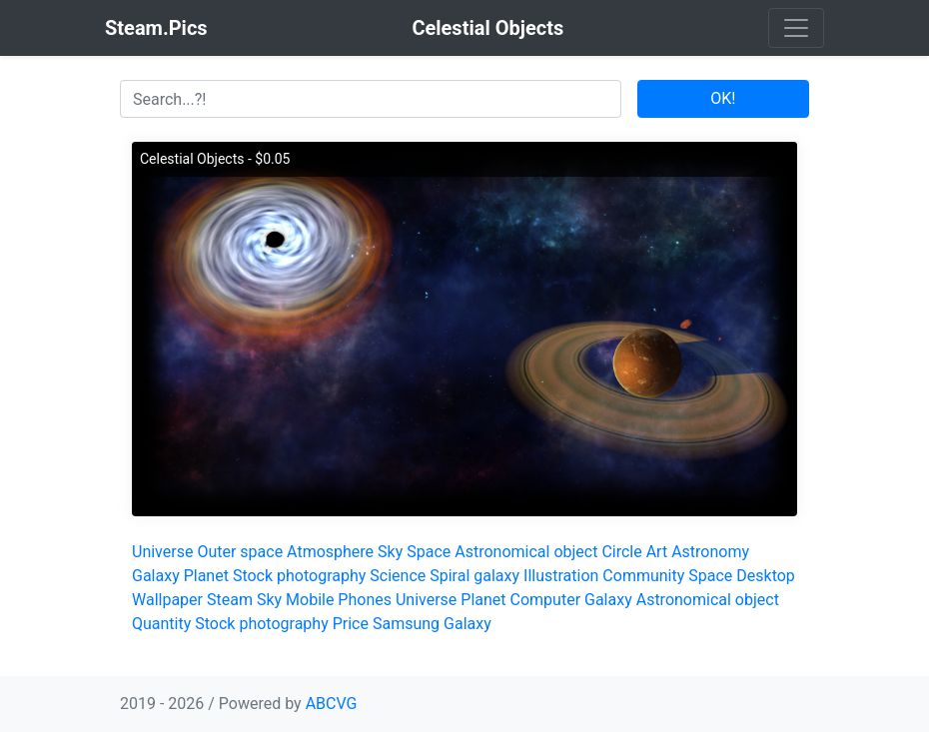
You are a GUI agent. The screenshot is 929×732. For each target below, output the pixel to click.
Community (643, 575)
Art (656, 551)
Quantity (161, 623)
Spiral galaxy (474, 575)
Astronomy (710, 551)
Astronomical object (526, 551)
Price (351, 623)
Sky (390, 551)
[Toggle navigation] (796, 28)
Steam (230, 599)
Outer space (240, 551)
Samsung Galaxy (432, 623)
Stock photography (299, 575)
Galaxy (156, 575)
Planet (206, 575)
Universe (162, 551)
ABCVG (332, 703)
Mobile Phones (339, 599)
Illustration (560, 575)
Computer (545, 599)
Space (429, 551)
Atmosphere (330, 551)
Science (398, 575)
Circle (621, 551)
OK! (722, 98)
